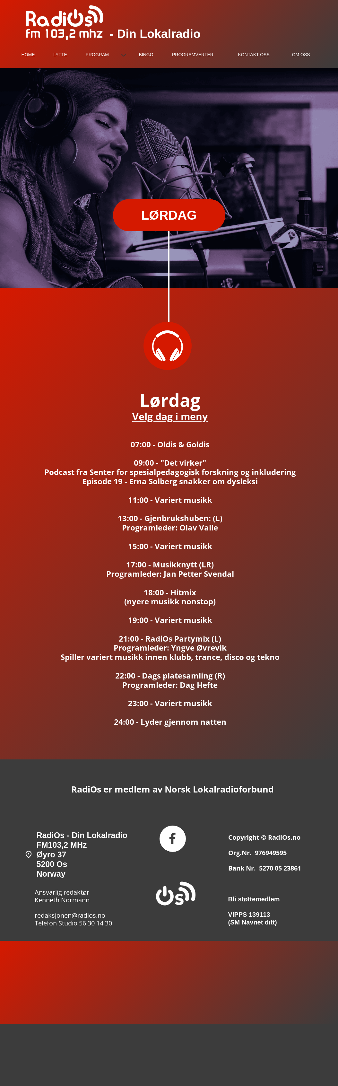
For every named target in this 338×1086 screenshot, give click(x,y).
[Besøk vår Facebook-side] (173, 839)
